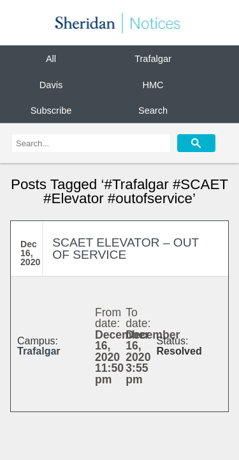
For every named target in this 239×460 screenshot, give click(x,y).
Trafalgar (152, 59)
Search (153, 110)
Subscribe (51, 110)
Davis (51, 84)
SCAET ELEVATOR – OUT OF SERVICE (125, 248)
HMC (152, 84)
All (51, 59)
